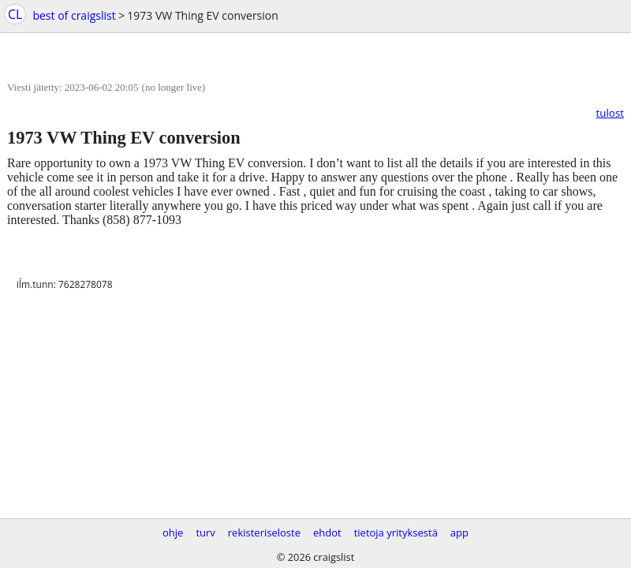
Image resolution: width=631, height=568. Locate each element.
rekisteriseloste (264, 532)
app (459, 532)
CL (15, 14)
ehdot (327, 532)
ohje (172, 532)
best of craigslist (73, 15)
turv (205, 532)
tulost (610, 113)
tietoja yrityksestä (396, 532)
